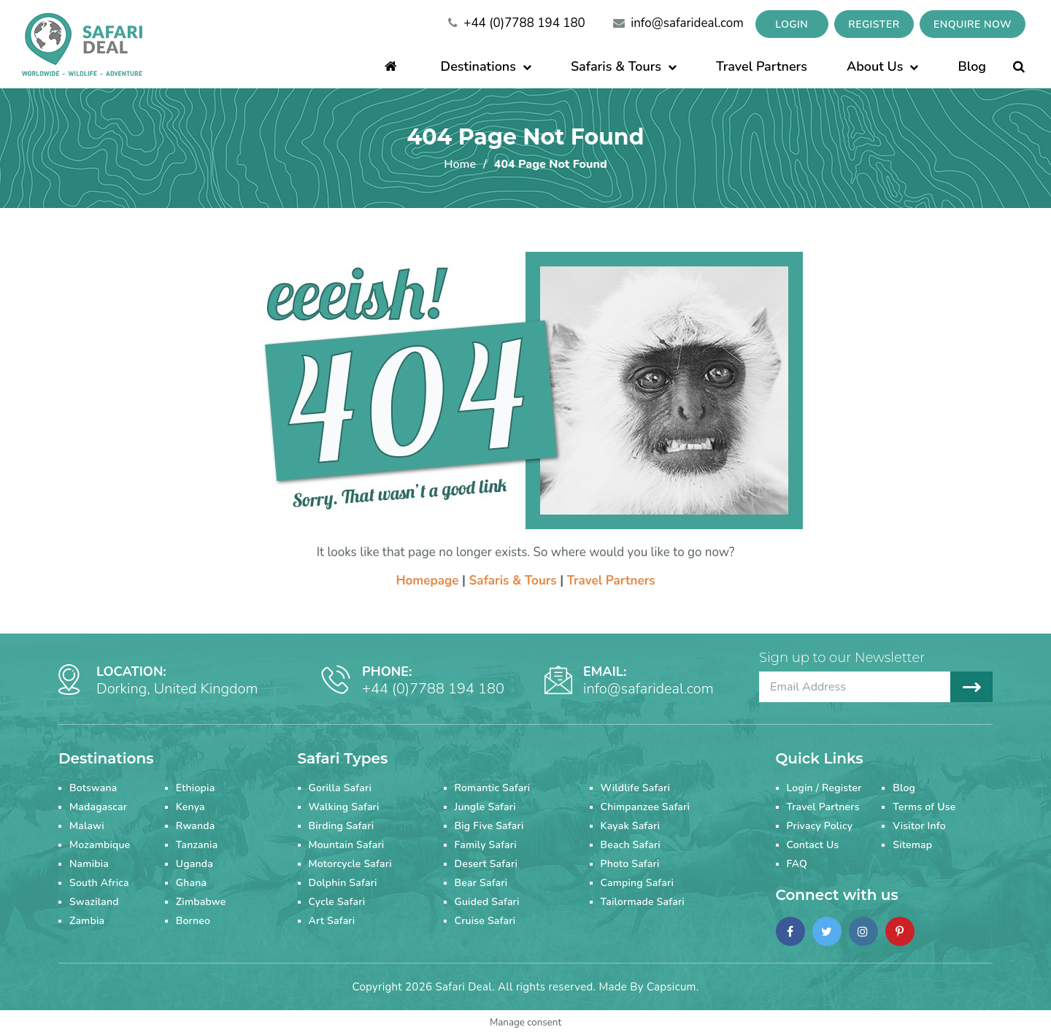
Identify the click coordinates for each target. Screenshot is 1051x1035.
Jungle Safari (485, 807)
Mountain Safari (347, 845)
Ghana (191, 883)
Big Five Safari (489, 826)
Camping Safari (637, 883)
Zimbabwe (201, 902)
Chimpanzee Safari (645, 807)
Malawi (86, 826)
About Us (883, 66)
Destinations (486, 66)
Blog (972, 66)
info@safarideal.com (678, 23)
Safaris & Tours (624, 66)
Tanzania (197, 845)
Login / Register (824, 788)
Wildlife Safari (636, 788)
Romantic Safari (493, 788)
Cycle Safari (337, 902)
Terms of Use (924, 807)
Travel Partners (761, 66)
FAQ (797, 864)
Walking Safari (344, 807)
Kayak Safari (631, 826)
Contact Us (813, 845)
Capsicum (671, 987)
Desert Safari (486, 864)
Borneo (193, 921)
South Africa (99, 883)
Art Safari (332, 921)
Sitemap (912, 845)
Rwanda (195, 826)
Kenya (190, 807)
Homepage (427, 580)
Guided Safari (487, 902)
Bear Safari (481, 883)
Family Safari (486, 845)
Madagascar (98, 807)
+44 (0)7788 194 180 (516, 23)
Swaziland (94, 902)
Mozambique (99, 845)
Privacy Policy (820, 826)
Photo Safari (630, 864)
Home (460, 164)
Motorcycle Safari (350, 864)
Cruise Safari (485, 921)
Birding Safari (341, 826)
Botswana (93, 788)
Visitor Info (919, 826)
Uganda (194, 864)
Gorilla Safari (340, 788)
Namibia (89, 864)
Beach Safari (631, 845)
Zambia (86, 921)
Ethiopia (195, 788)
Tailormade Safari (643, 902)
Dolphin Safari (343, 883)
